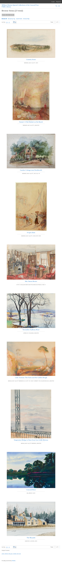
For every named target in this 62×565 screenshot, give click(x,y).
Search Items (19, 19)
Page (53, 22)
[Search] (56, 6)
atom (3, 554)
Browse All (4, 19)
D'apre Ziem (31, 207)
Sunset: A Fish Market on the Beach (31, 97)
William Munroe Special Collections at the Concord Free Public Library (20, 6)
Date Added (14, 22)
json (12, 554)
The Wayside (31, 520)
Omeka (13, 561)
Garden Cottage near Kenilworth (31, 152)
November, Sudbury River (31, 312)
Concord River (31, 471)
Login (53, 1)
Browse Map (26, 19)
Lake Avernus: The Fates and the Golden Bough (31, 360)
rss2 (20, 554)
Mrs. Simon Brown (31, 263)
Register (58, 1)
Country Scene (31, 44)
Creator (9, 22)
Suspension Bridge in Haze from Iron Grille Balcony (31, 415)
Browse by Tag (11, 19)
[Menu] (59, 6)
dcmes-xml (7, 554)
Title (7, 22)
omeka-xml (16, 554)
